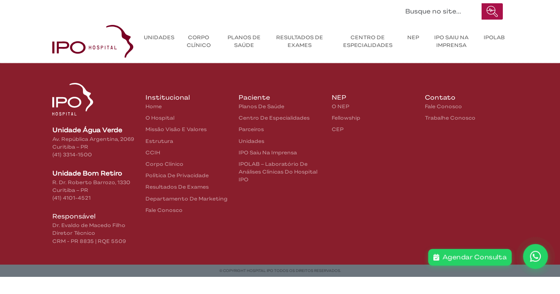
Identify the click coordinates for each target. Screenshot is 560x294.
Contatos (195, 9)
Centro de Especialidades (368, 41)
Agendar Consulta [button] (470, 257)
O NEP (340, 106)
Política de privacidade (177, 175)
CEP (338, 129)
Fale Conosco (164, 210)
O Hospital (159, 118)
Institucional (106, 9)
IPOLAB (494, 37)
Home (69, 9)
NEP (413, 37)
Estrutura (159, 141)
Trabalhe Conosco (450, 118)
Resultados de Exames (177, 187)
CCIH (152, 152)
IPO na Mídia (242, 9)
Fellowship (346, 118)
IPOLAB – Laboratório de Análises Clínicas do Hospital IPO (278, 172)
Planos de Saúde (244, 41)
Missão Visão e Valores (176, 129)
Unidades (159, 37)
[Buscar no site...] (441, 11)
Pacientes (153, 9)
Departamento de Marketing (186, 199)
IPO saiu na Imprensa (451, 41)
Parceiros (251, 129)
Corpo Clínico (199, 41)
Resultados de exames (299, 41)
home (153, 106)
